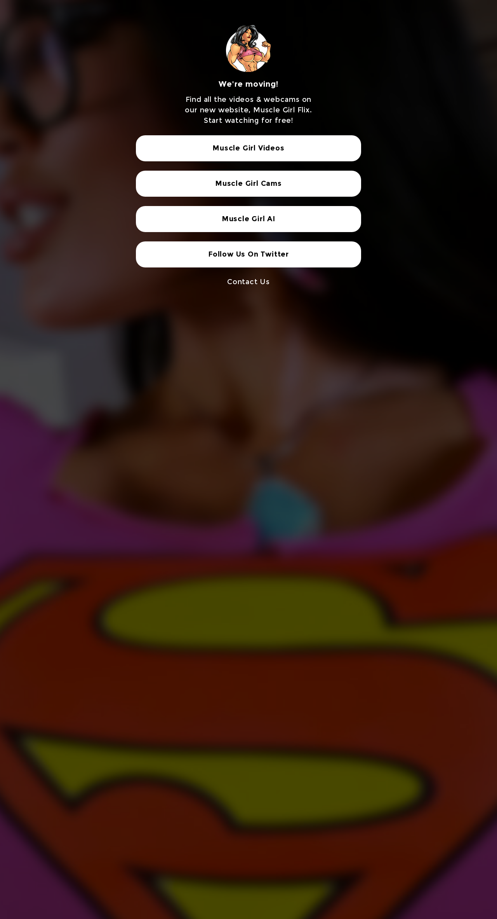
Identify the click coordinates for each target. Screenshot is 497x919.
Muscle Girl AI (248, 219)
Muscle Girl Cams (248, 183)
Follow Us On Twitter (248, 254)
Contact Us (248, 282)
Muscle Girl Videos (248, 148)
